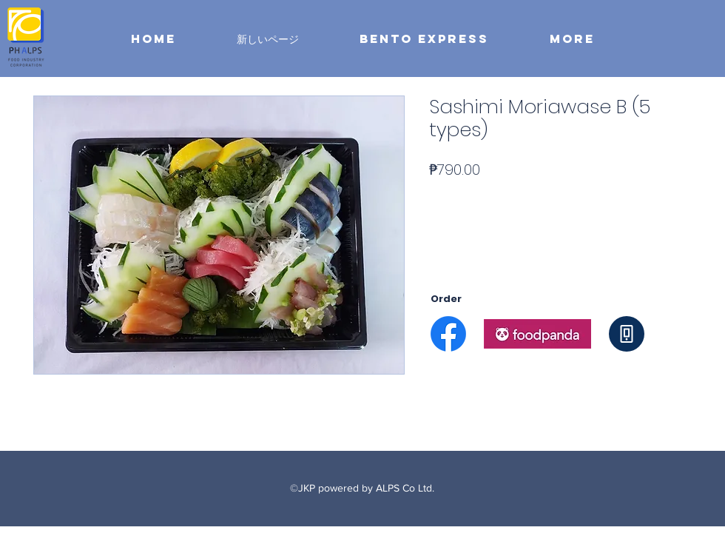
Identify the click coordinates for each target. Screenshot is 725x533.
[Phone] (626, 334)
